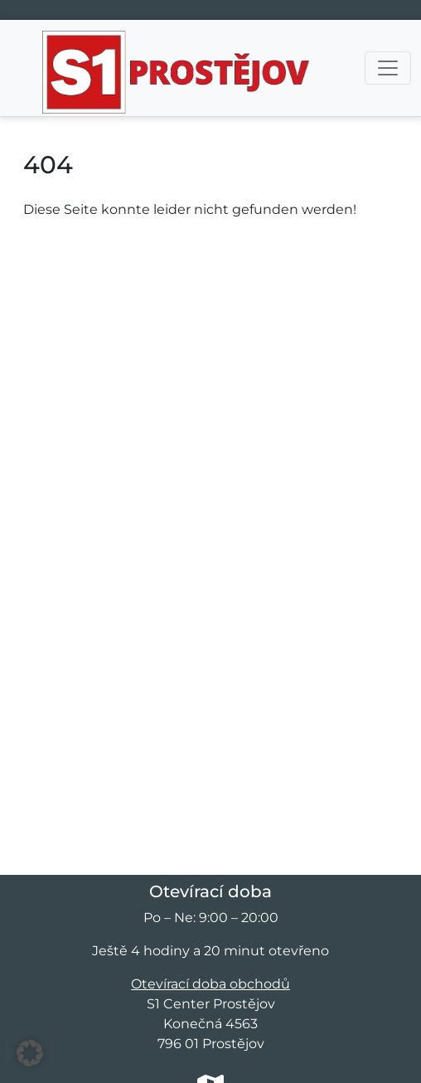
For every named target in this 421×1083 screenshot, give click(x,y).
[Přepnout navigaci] (388, 68)
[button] (30, 1053)
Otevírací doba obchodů (210, 984)
